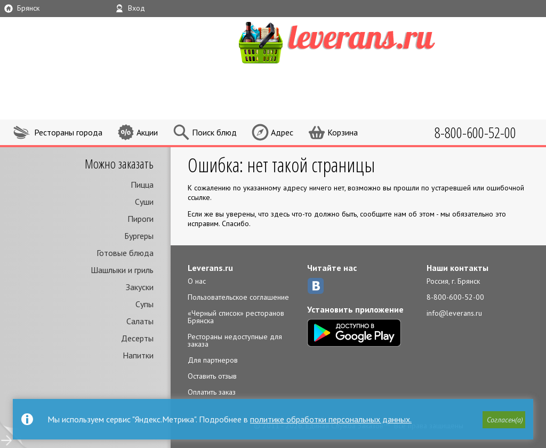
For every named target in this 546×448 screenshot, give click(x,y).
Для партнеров (213, 360)
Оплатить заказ (212, 392)
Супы (144, 304)
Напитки (138, 355)
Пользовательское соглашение (238, 297)
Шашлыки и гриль (122, 270)
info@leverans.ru (454, 313)
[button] (504, 419)
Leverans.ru (210, 267)
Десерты (137, 338)
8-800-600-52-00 (455, 297)
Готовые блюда (125, 252)
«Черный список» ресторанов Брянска (236, 316)
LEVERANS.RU (357, 41)
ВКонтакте (315, 285)
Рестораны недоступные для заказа (235, 340)
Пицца (142, 184)
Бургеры (139, 235)
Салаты (140, 321)
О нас (197, 281)
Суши (144, 201)
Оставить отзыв (212, 376)
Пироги (140, 218)
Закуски (140, 287)
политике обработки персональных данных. (331, 419)
